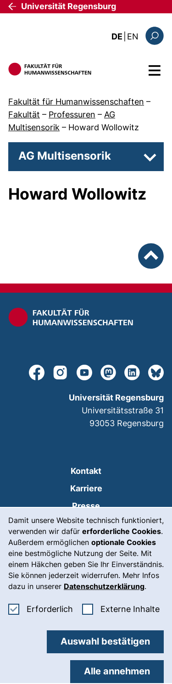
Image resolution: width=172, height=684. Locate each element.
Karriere (86, 488)
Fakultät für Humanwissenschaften (76, 101)
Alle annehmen (117, 671)
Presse (86, 506)
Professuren (72, 114)
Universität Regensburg (68, 6)
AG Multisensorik (64, 155)
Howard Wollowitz (103, 127)
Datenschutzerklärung (104, 586)
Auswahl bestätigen (105, 641)
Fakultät (24, 114)
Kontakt (86, 471)
